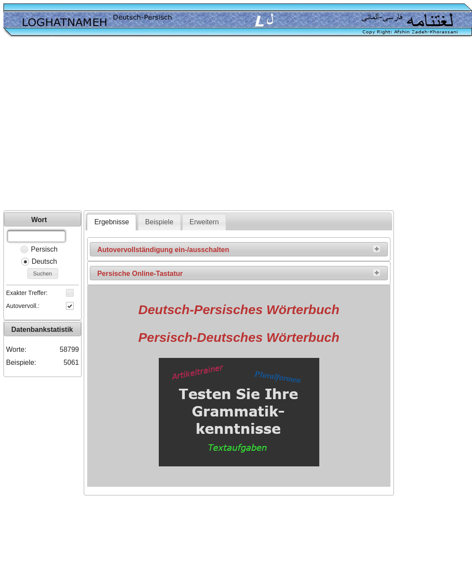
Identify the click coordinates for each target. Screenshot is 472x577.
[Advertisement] (81, 124)
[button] (42, 273)
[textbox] (36, 236)
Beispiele (159, 222)
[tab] (111, 222)
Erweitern (204, 222)
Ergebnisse (111, 222)
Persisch (44, 249)
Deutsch (44, 261)
